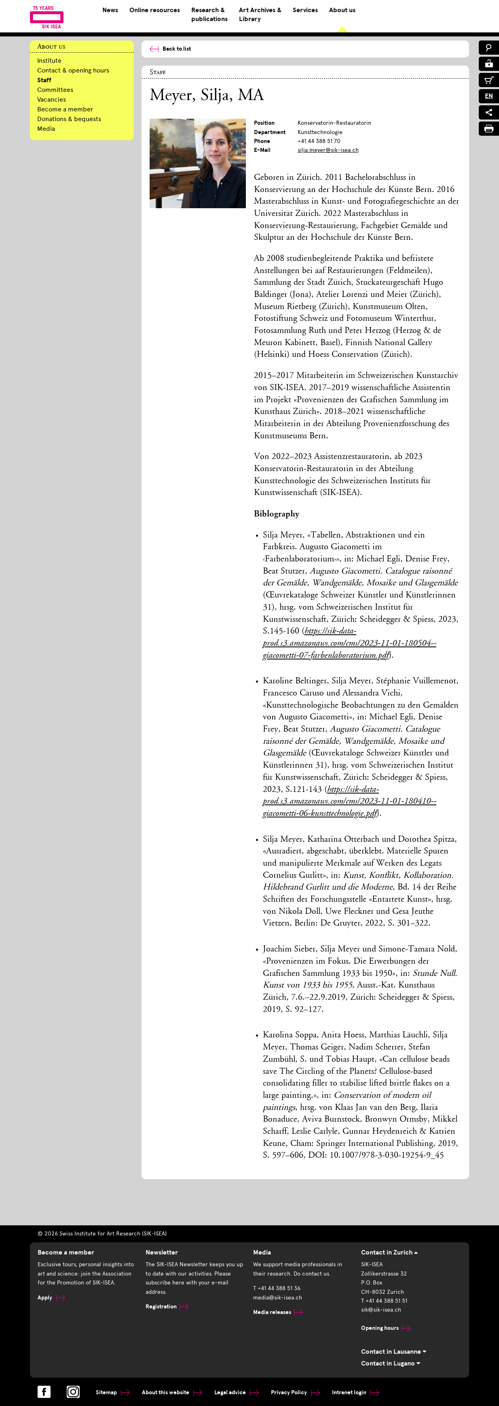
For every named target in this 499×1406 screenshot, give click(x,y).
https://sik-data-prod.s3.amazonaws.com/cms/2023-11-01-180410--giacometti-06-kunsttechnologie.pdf (349, 801)
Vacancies (51, 99)
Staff (44, 80)
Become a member (65, 109)
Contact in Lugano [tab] (390, 1363)
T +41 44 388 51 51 (384, 1300)
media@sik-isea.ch (277, 1297)
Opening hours (385, 1328)
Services (305, 10)
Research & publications (209, 14)
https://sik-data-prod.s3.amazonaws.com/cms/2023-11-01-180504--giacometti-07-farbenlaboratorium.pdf (349, 643)
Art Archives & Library (260, 14)
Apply (51, 1297)
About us (342, 10)
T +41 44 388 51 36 (276, 1288)
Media (46, 128)
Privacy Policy (295, 1392)
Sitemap (113, 1392)
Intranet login (355, 1392)
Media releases (278, 1312)
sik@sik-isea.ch (381, 1309)
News (110, 10)
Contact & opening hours (73, 70)
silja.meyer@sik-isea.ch (328, 150)
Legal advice (236, 1392)
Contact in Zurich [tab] (389, 1252)
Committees (55, 90)
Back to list (170, 48)
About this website (172, 1392)
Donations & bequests (69, 119)
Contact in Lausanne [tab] (393, 1352)
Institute (49, 60)
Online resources (154, 10)
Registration (167, 1306)
